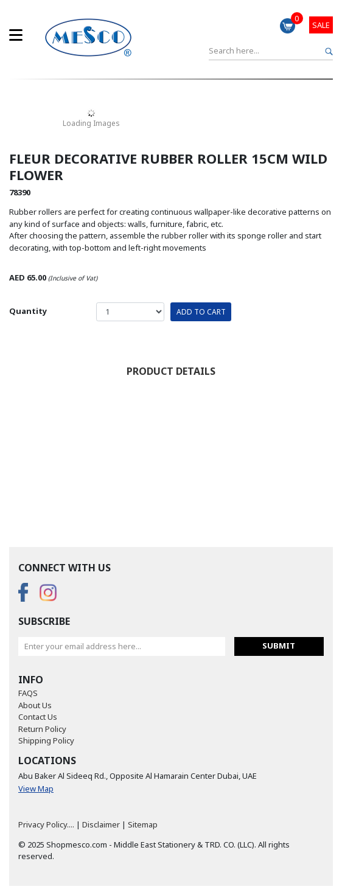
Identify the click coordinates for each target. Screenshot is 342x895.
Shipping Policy (46, 740)
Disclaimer (101, 824)
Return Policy (42, 728)
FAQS (28, 693)
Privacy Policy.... (46, 824)
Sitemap (143, 824)
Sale (321, 24)
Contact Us (37, 716)
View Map (36, 788)
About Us (35, 705)
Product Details (171, 371)
